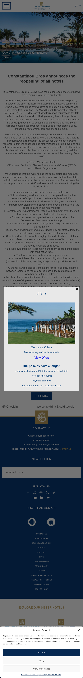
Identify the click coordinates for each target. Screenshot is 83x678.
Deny (41, 660)
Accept (41, 652)
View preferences (41, 668)
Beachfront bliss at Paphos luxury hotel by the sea (41, 675)
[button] (78, 630)
